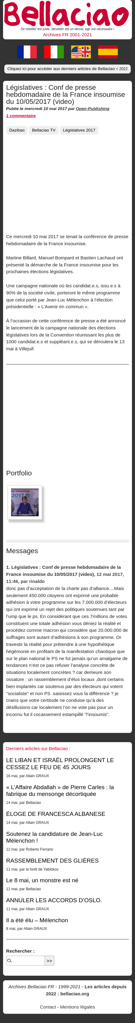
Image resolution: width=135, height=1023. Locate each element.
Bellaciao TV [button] (44, 130)
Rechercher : (20, 951)
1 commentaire (21, 115)
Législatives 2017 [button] (79, 130)
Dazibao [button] (17, 130)
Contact (48, 1006)
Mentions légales (77, 1006)
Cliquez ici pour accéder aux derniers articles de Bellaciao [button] (67, 68)
